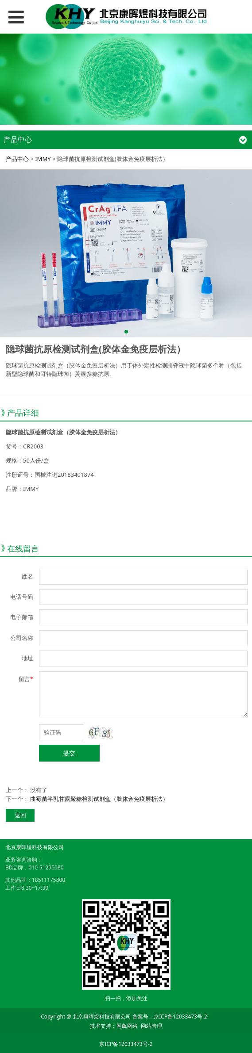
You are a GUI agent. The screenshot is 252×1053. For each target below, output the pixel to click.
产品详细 (23, 412)
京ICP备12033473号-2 (180, 1016)
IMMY (42, 159)
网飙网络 (127, 1026)
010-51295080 (45, 867)
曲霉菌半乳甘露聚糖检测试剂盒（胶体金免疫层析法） (99, 799)
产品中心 (17, 159)
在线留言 (23, 548)
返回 (20, 815)
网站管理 (151, 1026)
